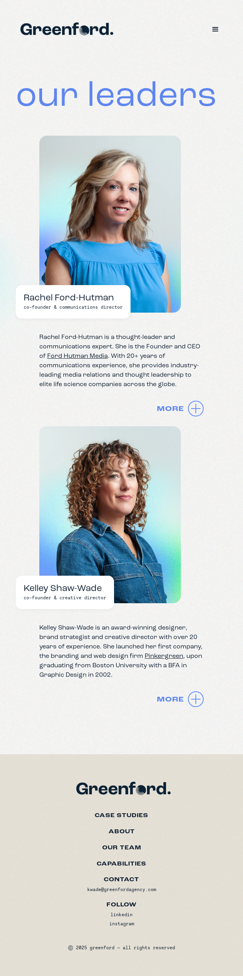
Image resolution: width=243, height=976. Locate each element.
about (122, 831)
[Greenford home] (121, 786)
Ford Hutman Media (77, 355)
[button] (215, 29)
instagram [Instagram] (121, 923)
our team (121, 847)
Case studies (121, 815)
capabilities (121, 863)
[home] (65, 28)
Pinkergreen (164, 655)
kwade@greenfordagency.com (121, 889)
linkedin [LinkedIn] (121, 914)
